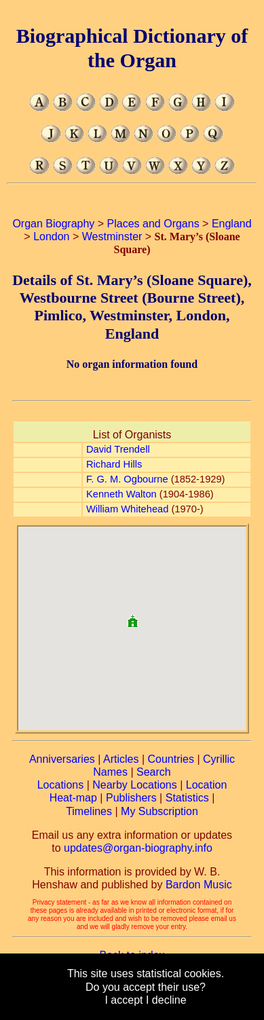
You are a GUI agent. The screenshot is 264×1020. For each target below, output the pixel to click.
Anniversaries (62, 759)
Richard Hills (114, 464)
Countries (170, 759)
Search (153, 772)
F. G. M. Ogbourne (127, 479)
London (51, 236)
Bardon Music (199, 884)
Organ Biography (53, 223)
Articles (120, 759)
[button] (132, 615)
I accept (124, 1000)
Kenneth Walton (121, 494)
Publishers (131, 798)
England (232, 223)
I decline (166, 1000)
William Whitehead (127, 509)
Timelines (89, 811)
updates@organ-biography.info (138, 848)
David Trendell (118, 449)
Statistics (187, 798)
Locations (60, 785)
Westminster (112, 236)
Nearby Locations (134, 785)
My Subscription (159, 811)
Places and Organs (153, 223)
